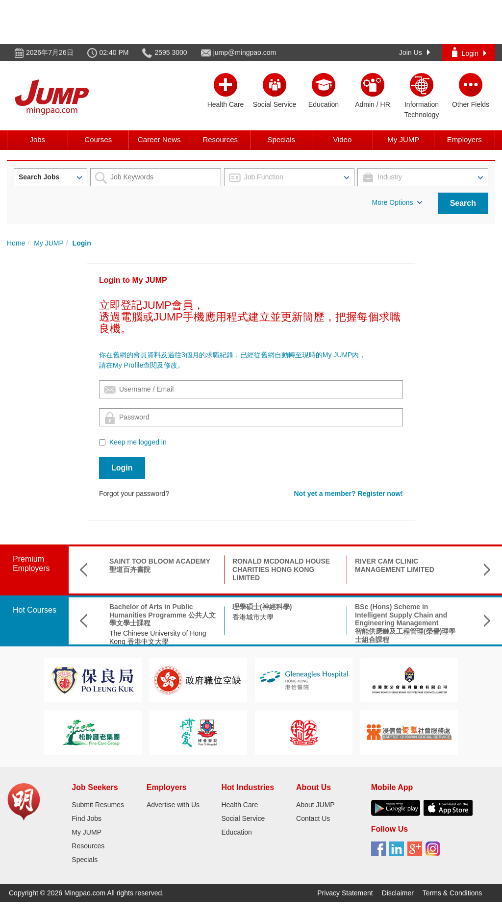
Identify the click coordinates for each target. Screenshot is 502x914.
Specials (281, 139)
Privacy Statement (345, 893)
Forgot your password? (134, 493)
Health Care (239, 805)
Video (342, 139)
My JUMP (403, 139)
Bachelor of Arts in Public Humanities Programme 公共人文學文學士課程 (162, 615)
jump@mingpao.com (244, 52)
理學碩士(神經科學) (262, 607)
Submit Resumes (98, 805)
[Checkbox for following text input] (102, 442)
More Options (397, 202)
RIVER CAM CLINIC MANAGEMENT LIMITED (394, 565)
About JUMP (315, 805)
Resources (220, 139)
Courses (98, 139)
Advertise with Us (173, 805)
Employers (464, 139)
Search (463, 203)
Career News (159, 139)
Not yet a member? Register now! (348, 493)
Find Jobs (86, 818)
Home (16, 243)
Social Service (243, 818)
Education (236, 832)
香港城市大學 (253, 617)
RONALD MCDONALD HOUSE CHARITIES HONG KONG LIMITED (281, 569)
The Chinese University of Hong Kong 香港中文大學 (157, 637)
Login (469, 52)
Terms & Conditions (452, 893)
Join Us (414, 52)
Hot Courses (34, 610)
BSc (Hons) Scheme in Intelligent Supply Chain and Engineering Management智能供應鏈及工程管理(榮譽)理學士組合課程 (405, 623)
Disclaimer (398, 893)
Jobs (37, 139)
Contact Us (313, 818)
